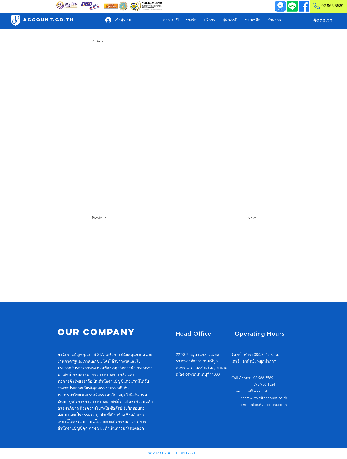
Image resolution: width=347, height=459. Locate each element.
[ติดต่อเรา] (322, 20)
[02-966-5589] (326, 6)
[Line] (292, 6)
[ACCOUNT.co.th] (48, 19)
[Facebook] (304, 6)
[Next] (244, 218)
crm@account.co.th (260, 391)
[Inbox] (280, 6)
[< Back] (108, 41)
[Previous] (108, 218)
